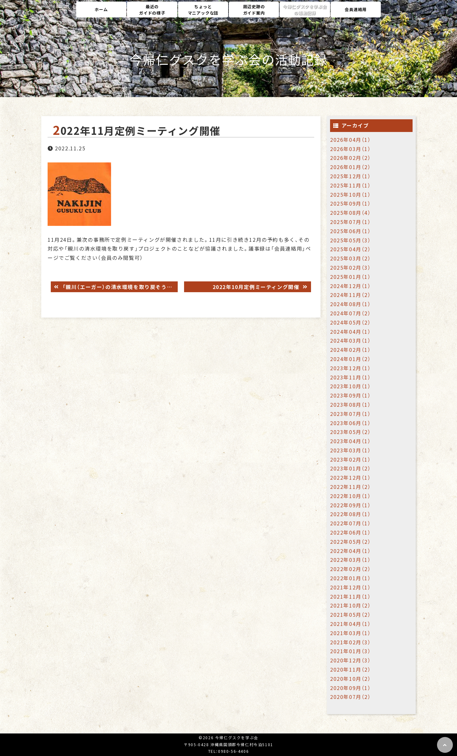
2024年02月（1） (350, 349)
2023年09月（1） (350, 395)
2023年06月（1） (350, 423)
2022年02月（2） (350, 569)
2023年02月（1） (350, 459)
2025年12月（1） (350, 176)
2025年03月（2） (350, 258)
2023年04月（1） (350, 441)
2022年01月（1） (350, 578)
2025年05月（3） (350, 240)
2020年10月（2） (350, 678)
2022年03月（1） (350, 559)
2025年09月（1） (350, 203)
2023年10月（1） (350, 386)
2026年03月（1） (350, 149)
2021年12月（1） (350, 587)
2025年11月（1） (350, 185)
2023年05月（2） (350, 432)
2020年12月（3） (350, 660)
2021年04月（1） (350, 624)
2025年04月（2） (350, 249)
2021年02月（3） (350, 642)
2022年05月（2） (350, 541)
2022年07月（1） (350, 523)
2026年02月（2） (350, 157)
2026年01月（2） (350, 167)
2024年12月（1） (350, 286)
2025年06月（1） (350, 231)
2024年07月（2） (350, 313)
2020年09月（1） (350, 688)
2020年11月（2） (350, 669)
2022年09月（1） (350, 505)
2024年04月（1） (350, 331)
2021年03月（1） (350, 633)
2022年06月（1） (350, 532)
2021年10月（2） (350, 605)
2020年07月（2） (350, 696)
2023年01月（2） (350, 468)
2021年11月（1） (350, 596)
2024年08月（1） (350, 304)
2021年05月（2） (350, 614)
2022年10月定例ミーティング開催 (257, 287)
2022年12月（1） (350, 477)
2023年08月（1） (350, 404)
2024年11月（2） (350, 295)
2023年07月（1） (350, 413)
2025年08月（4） (350, 212)
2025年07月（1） (350, 222)
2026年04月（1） (350, 139)
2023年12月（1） (350, 368)
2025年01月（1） (350, 276)
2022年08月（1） (350, 514)
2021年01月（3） (350, 651)
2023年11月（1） (350, 377)
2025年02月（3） (350, 267)
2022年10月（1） (350, 496)
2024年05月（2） (350, 322)
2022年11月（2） (350, 486)
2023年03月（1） (350, 450)
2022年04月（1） (350, 551)
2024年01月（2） (350, 359)
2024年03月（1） (350, 340)
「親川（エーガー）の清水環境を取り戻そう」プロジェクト (119, 287)
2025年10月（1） (350, 194)
